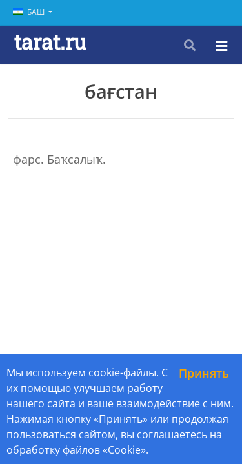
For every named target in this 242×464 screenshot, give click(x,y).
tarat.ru (50, 41)
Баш (29, 11)
